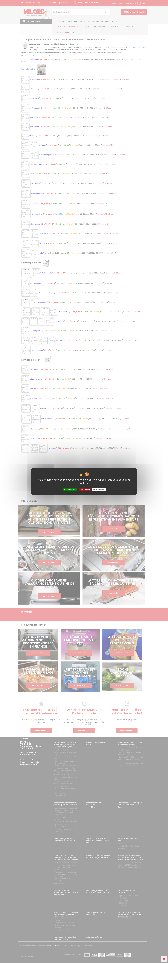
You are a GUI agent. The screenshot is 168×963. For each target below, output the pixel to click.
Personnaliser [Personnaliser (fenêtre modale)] (99, 489)
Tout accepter (70, 489)
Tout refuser (85, 489)
